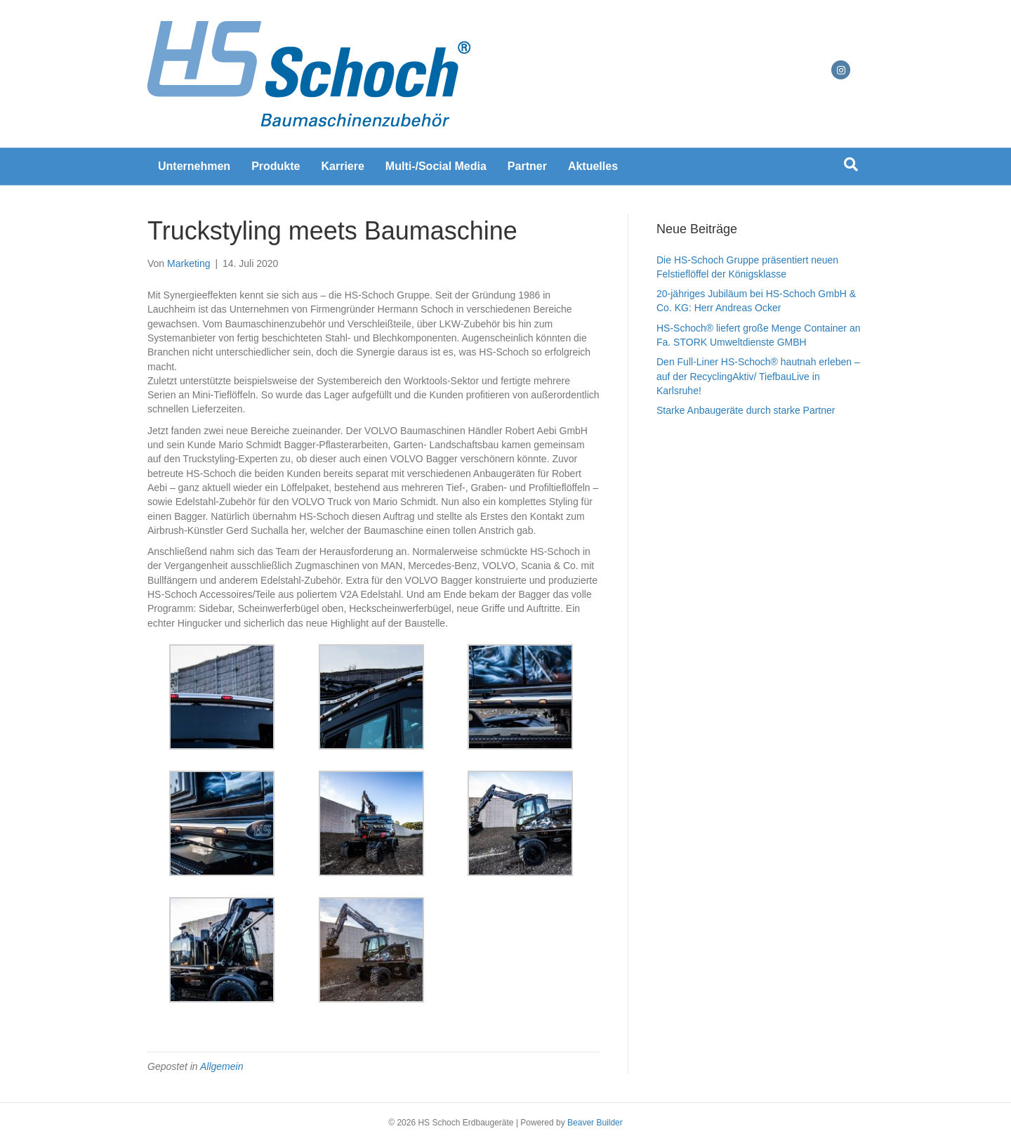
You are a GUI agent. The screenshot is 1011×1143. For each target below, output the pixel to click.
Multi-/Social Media (436, 166)
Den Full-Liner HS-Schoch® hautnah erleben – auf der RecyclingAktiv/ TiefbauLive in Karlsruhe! (758, 376)
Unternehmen (194, 166)
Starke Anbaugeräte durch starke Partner (745, 410)
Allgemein (221, 1066)
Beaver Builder (595, 1123)
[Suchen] (851, 164)
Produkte (275, 166)
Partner (527, 166)
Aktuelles (593, 166)
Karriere (342, 166)
